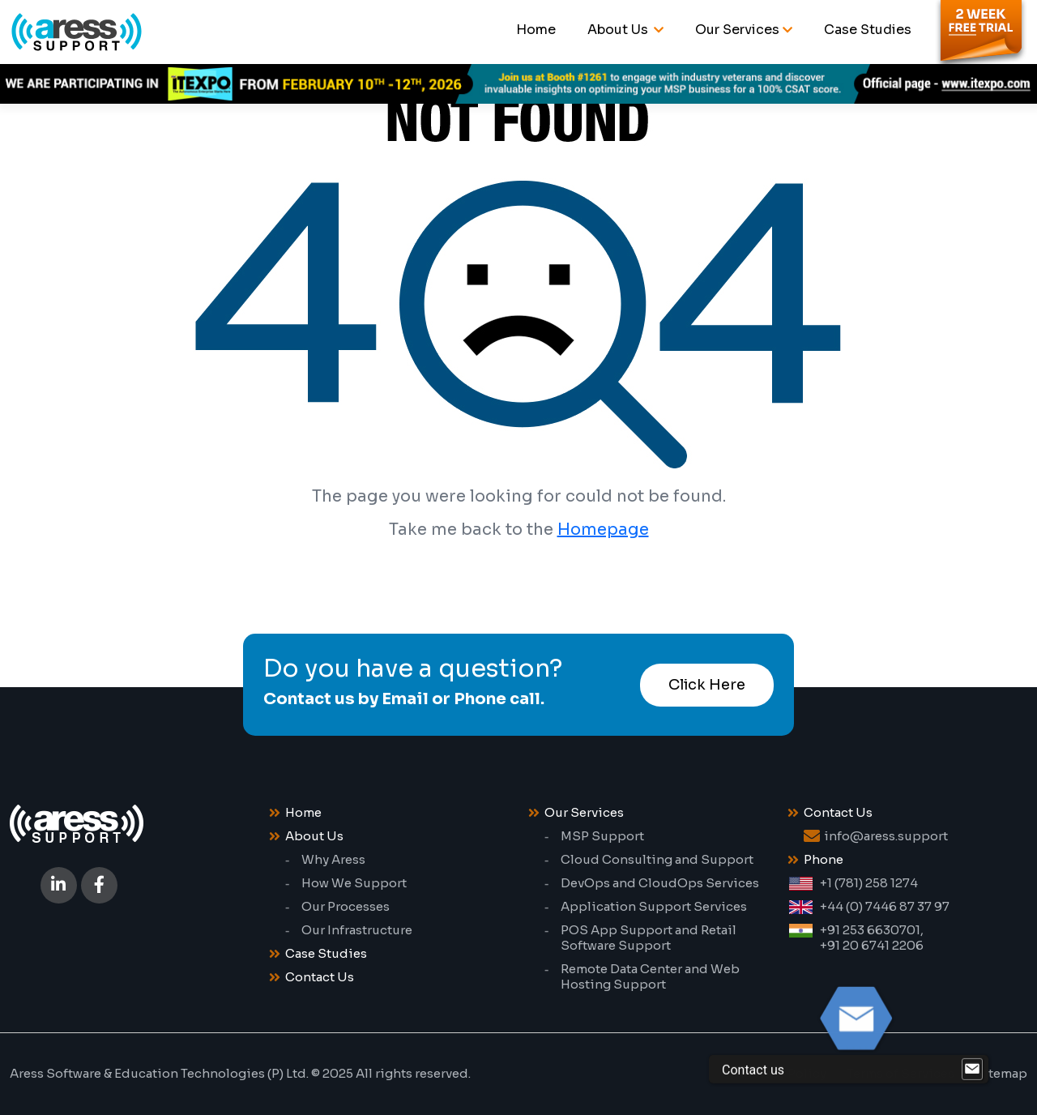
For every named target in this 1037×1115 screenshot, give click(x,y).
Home (536, 29)
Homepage (603, 529)
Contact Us (319, 977)
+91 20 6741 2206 (872, 945)
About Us (619, 29)
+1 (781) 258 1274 (869, 883)
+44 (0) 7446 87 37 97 (885, 906)
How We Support (354, 883)
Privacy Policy (783, 1073)
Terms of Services (900, 1073)
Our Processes (345, 906)
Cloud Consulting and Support (657, 859)
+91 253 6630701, (872, 930)
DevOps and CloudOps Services (660, 883)
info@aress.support (886, 836)
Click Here (706, 685)
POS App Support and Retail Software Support (648, 937)
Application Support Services (654, 906)
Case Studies (867, 29)
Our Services (737, 29)
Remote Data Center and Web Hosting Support (650, 976)
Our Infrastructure (356, 930)
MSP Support (602, 836)
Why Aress (333, 859)
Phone (823, 859)
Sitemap (1001, 1073)
